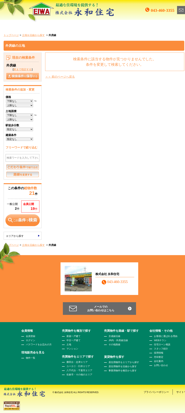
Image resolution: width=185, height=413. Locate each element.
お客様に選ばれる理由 (165, 336)
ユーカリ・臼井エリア (78, 366)
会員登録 (30, 336)
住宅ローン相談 (162, 344)
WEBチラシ (160, 340)
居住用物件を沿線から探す (123, 366)
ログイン (30, 340)
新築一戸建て (73, 336)
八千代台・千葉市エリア (79, 370)
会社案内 (158, 361)
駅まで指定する (22, 69)
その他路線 (114, 344)
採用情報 (158, 352)
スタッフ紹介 (161, 348)
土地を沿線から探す (33, 35)
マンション (72, 348)
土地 (68, 344)
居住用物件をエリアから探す (124, 362)
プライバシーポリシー (156, 392)
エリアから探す (15, 235)
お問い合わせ (161, 365)
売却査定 (158, 357)
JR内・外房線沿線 (118, 340)
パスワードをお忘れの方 (39, 344)
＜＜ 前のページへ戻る (60, 76)
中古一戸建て (73, 340)
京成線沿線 (114, 336)
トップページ (11, 35)
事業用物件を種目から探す (123, 370)
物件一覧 (30, 358)
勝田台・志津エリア (77, 362)
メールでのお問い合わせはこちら (100, 308)
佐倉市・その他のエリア (79, 374)
